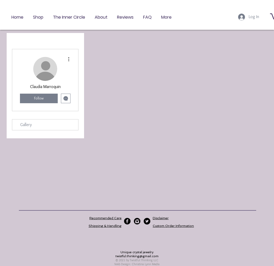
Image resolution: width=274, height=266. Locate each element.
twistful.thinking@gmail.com (137, 256)
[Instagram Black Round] (137, 221)
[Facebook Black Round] (127, 221)
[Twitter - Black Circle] (147, 221)
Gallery (26, 124)
